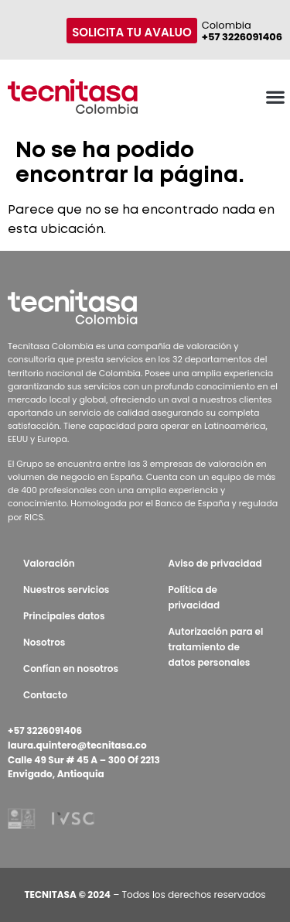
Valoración (49, 563)
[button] (275, 96)
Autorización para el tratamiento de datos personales (216, 647)
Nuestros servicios (66, 589)
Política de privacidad (194, 597)
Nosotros (44, 642)
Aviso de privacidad (215, 563)
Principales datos (64, 615)
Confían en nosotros (70, 668)
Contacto (45, 694)
